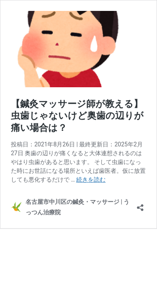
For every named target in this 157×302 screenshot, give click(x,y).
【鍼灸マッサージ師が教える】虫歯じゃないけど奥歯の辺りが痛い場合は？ (77, 116)
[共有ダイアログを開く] (140, 204)
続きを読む (91, 179)
